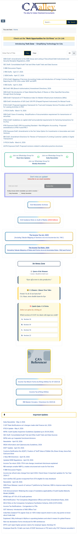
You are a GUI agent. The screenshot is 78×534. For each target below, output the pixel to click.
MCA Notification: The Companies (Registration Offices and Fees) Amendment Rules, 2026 (35, 500)
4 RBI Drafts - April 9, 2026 (12, 85)
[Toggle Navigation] (3, 20)
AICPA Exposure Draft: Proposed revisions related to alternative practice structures (33, 146)
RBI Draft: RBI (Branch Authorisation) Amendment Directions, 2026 (27, 88)
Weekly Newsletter (26, 193)
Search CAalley (48, 19)
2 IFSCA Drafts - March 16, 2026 (14, 111)
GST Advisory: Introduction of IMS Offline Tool (19, 510)
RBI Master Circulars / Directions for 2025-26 (39, 402)
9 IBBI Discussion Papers (12, 68)
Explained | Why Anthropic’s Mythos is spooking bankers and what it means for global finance (36, 518)
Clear (34, 53)
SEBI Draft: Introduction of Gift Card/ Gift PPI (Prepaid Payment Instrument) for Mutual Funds (36, 101)
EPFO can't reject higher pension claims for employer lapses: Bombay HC (29, 525)
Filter (27, 53)
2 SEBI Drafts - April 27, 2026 (13, 75)
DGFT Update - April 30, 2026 (13, 448)
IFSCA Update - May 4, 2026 (13, 428)
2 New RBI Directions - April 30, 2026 (16, 457)
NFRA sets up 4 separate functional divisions (19, 438)
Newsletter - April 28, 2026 (12, 482)
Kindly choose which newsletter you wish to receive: (22, 191)
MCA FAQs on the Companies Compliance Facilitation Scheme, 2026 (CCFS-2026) (32, 503)
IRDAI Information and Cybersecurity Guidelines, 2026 (22, 445)
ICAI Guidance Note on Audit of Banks (39, 220)
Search (71, 22)
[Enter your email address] (24, 186)
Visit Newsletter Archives (39, 205)
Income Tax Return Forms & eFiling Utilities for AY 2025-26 (39, 382)
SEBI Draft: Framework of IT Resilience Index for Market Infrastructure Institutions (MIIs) (35, 98)
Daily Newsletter (13, 193)
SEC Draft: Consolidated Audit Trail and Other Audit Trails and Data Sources (30, 65)
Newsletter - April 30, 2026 (12, 441)
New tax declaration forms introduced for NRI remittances (24, 522)
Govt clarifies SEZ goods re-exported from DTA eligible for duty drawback (29, 479)
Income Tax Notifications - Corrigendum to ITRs (20, 506)
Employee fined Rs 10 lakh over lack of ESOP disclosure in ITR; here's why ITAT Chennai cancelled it (39, 528)
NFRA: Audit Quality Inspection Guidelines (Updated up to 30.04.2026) (28, 432)
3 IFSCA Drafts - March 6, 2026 (14, 142)
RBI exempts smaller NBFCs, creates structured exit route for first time (28, 467)
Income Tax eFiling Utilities (39, 392)
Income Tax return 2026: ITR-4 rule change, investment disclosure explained (30, 463)
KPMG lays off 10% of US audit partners (17, 497)
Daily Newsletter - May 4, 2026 (14, 422)
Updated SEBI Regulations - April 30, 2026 (18, 460)
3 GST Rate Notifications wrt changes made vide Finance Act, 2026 (27, 425)
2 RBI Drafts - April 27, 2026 (13, 72)
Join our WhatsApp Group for (23, 157)
